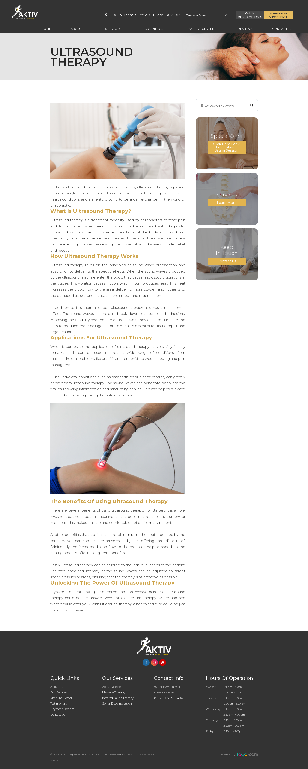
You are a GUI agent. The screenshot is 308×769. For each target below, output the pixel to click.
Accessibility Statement (138, 754)
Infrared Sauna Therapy (118, 698)
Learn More (226, 203)
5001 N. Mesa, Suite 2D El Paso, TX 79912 (142, 15)
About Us (56, 687)
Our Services (59, 692)
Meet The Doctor (61, 698)
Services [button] (115, 29)
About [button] (78, 29)
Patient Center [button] (203, 29)
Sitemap (55, 760)
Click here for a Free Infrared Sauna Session (226, 147)
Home (46, 29)
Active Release (112, 687)
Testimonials (58, 703)
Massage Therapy (114, 692)
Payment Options (62, 709)
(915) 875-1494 (250, 16)
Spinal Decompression (117, 703)
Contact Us (282, 29)
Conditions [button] (156, 29)
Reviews (245, 29)
